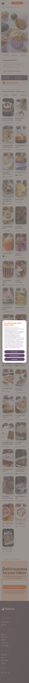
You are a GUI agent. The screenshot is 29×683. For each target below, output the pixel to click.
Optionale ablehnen (15, 355)
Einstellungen (14, 352)
